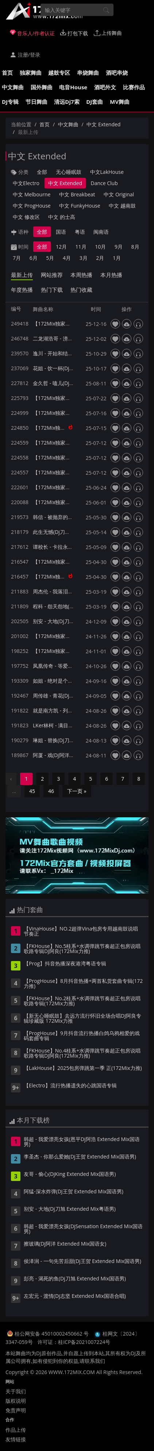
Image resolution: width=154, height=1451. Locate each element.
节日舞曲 (36, 101)
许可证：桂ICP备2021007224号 (74, 1341)
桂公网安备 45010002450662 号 (52, 1333)
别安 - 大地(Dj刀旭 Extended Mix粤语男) (70, 1209)
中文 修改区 (26, 216)
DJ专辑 (10, 101)
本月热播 (111, 274)
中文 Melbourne (31, 194)
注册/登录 (25, 54)
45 (32, 791)
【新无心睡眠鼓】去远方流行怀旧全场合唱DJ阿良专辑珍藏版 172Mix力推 (82, 1018)
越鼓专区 (59, 72)
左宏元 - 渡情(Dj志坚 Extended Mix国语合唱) (75, 1296)
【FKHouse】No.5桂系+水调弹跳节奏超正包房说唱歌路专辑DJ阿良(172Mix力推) (82, 949)
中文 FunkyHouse (79, 205)
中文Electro (26, 183)
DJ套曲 (94, 101)
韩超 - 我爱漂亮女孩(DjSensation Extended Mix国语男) (83, 1229)
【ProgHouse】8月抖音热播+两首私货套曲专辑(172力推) (83, 983)
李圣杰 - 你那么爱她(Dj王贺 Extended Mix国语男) (80, 1157)
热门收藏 (81, 289)
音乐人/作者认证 (32, 33)
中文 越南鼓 (122, 205)
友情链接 (15, 1439)
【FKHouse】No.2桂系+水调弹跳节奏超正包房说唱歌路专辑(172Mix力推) (82, 1001)
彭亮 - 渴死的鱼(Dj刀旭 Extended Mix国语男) (75, 1279)
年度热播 (22, 289)
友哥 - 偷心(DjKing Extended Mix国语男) (70, 1174)
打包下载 (74, 33)
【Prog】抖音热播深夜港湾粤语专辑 (65, 964)
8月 (135, 246)
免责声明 (15, 1410)
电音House (73, 87)
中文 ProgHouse (32, 205)
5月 (50, 257)
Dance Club (104, 183)
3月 (84, 257)
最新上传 (22, 274)
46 (51, 791)
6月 (34, 257)
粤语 (80, 231)
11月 (81, 246)
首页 (7, 72)
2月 (100, 257)
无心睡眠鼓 (68, 171)
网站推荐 (52, 274)
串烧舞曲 (88, 72)
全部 (42, 171)
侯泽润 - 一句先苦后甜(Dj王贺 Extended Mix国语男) (82, 1261)
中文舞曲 (13, 87)
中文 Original (119, 194)
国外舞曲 (42, 87)
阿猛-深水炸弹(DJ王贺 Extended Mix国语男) (73, 1192)
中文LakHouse (107, 171)
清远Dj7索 (66, 101)
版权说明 (15, 1400)
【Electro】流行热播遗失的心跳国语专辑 (70, 1086)
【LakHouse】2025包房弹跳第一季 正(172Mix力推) (83, 1068)
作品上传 (15, 1429)
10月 (100, 246)
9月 (119, 246)
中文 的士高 (61, 216)
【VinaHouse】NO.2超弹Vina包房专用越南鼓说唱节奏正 (81, 931)
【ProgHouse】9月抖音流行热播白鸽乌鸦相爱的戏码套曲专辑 (82, 1036)
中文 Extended (103, 124)
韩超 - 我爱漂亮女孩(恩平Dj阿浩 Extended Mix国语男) (82, 1142)
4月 (67, 257)
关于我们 (15, 1391)
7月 (17, 257)
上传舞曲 (108, 32)
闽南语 (101, 231)
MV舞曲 (120, 101)
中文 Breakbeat (77, 194)
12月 (61, 246)
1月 (117, 257)
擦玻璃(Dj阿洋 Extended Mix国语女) (65, 1244)
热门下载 (52, 289)
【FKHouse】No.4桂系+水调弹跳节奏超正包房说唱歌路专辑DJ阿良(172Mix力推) (82, 1053)
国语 (61, 231)
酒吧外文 (105, 87)
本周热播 (81, 274)
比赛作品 (134, 87)
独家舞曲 (31, 72)
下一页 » (76, 791)
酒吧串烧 (117, 72)
